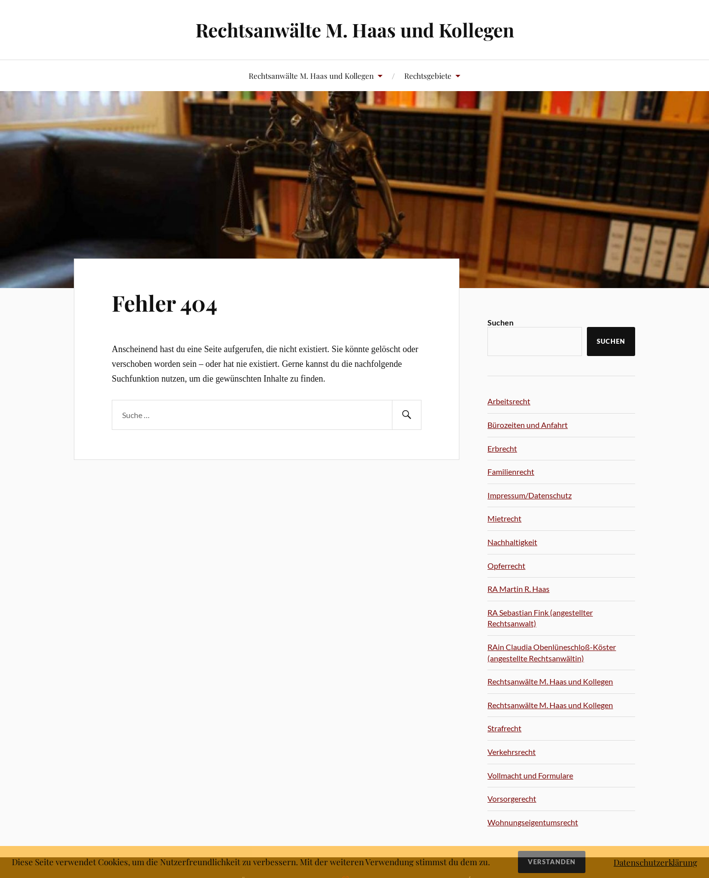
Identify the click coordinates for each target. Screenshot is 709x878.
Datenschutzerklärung (655, 862)
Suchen (500, 322)
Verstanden (552, 862)
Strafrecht (504, 728)
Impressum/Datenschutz (529, 495)
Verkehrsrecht (511, 751)
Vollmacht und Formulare (530, 775)
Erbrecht (502, 448)
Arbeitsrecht (508, 401)
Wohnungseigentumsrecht (532, 822)
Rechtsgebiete (427, 75)
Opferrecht (506, 565)
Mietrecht (504, 518)
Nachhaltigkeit (512, 542)
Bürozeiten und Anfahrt (527, 424)
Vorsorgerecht (511, 798)
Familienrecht (510, 471)
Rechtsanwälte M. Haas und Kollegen (354, 29)
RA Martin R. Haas (518, 588)
